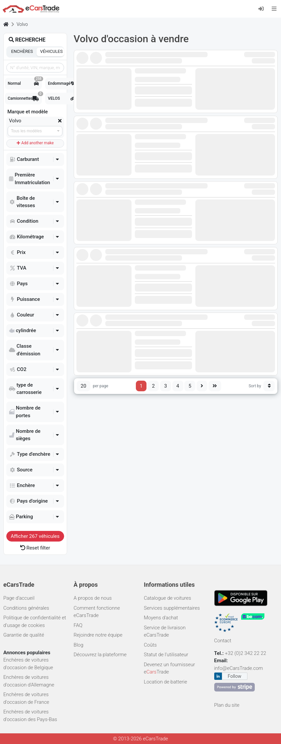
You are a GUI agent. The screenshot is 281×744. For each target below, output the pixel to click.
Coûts (150, 645)
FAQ (78, 625)
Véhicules (51, 51)
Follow (234, 676)
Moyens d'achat (161, 618)
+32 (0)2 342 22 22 (246, 653)
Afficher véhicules (35, 536)
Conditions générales (26, 608)
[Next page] (202, 386)
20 (83, 386)
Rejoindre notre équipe (98, 635)
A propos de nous (93, 598)
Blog (78, 645)
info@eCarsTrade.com (238, 668)
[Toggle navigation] (274, 8)
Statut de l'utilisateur (166, 655)
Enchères (22, 51)
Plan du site (226, 705)
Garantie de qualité (23, 635)
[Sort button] (269, 386)
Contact (223, 641)
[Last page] (215, 386)
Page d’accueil (19, 598)
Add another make (35, 143)
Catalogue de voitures (167, 598)
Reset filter (35, 548)
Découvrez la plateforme (100, 655)
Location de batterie (165, 682)
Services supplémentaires (172, 608)
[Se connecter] (263, 8)
